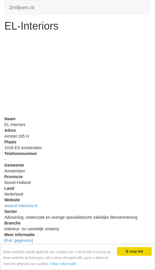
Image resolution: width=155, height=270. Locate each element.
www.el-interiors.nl (21, 205)
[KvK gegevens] (18, 240)
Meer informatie (63, 263)
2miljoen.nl (21, 7)
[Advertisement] (77, 75)
